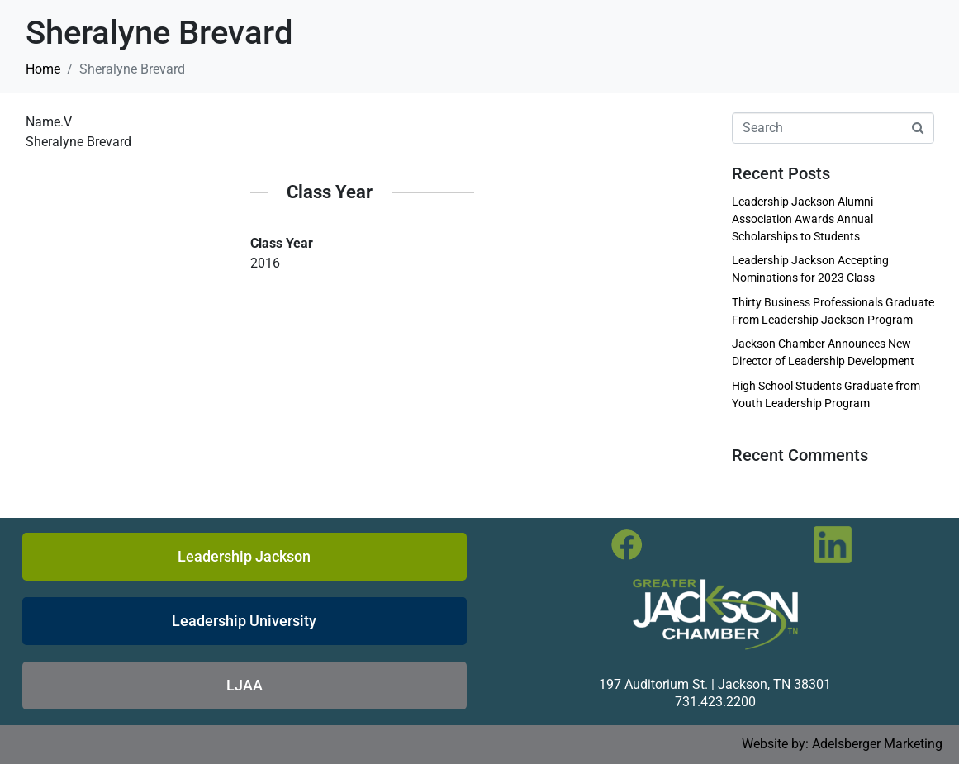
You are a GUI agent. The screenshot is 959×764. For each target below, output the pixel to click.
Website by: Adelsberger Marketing (842, 744)
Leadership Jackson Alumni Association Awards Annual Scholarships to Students (802, 219)
